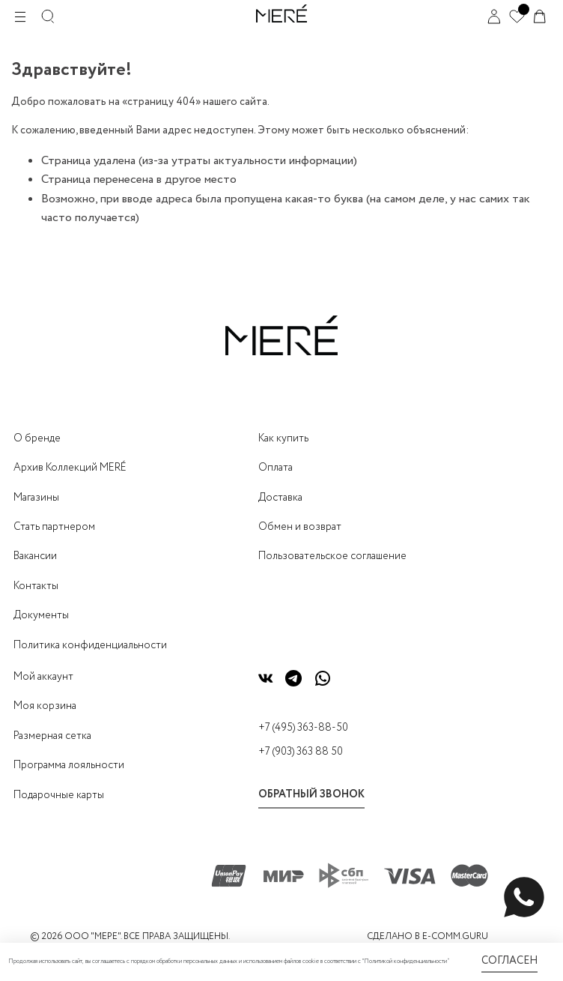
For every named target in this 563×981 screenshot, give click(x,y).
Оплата (275, 467)
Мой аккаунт (43, 676)
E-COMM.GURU (455, 936)
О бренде (37, 438)
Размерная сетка (52, 735)
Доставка (280, 497)
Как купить (283, 438)
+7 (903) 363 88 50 (300, 751)
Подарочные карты (58, 795)
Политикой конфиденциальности (405, 961)
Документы (41, 615)
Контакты (35, 586)
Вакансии (35, 556)
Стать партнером (54, 526)
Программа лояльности (68, 765)
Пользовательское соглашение (332, 556)
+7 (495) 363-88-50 (303, 727)
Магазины (36, 497)
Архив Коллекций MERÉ (70, 467)
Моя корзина (44, 705)
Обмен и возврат (299, 526)
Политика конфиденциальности (90, 645)
